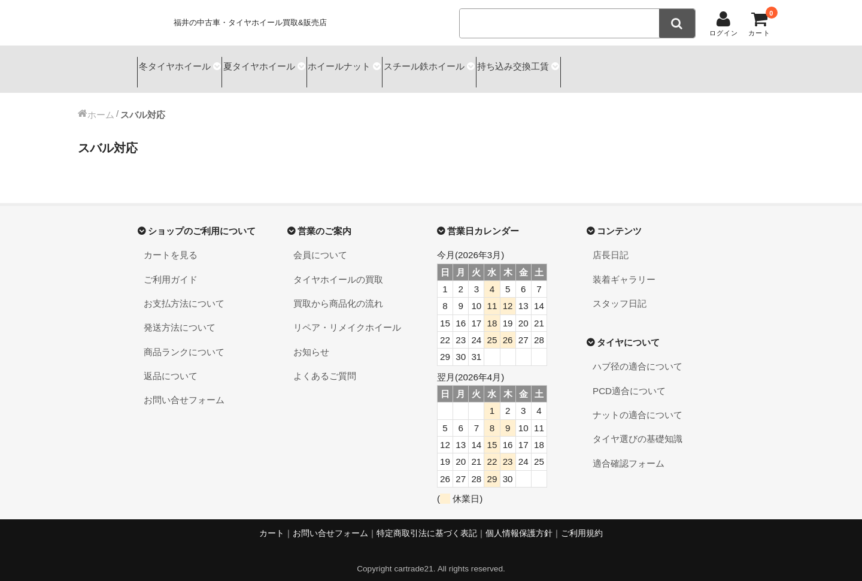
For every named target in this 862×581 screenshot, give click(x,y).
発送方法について (180, 317)
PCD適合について (629, 380)
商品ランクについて (184, 341)
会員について (320, 244)
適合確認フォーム (628, 452)
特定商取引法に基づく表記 (427, 522)
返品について (171, 365)
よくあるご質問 (324, 365)
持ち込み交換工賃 (581, 64)
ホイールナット (374, 64)
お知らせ (311, 341)
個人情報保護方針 (519, 522)
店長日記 (611, 244)
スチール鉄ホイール (475, 64)
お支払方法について (184, 293)
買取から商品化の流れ (338, 293)
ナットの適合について (637, 404)
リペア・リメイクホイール (347, 317)
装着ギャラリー (624, 269)
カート (271, 522)
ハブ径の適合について (637, 356)
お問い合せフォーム (184, 390)
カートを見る (171, 244)
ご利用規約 (582, 522)
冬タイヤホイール (177, 64)
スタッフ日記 (619, 293)
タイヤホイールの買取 (338, 269)
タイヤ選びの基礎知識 (637, 428)
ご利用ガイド (171, 269)
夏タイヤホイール (278, 64)
